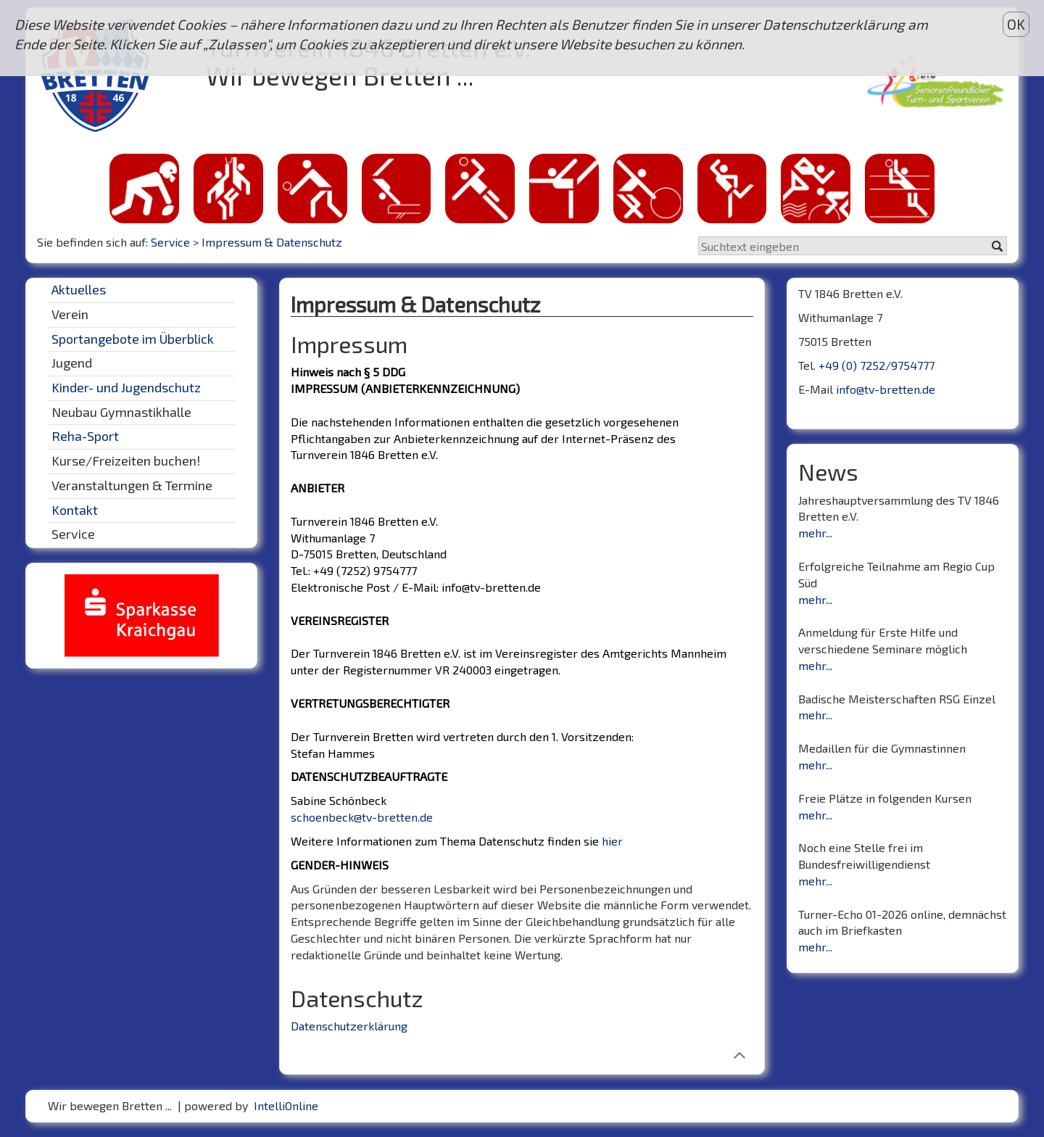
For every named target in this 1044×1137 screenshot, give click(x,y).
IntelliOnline (286, 1105)
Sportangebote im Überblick (132, 339)
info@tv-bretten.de (885, 389)
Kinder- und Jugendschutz (126, 387)
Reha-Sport (85, 436)
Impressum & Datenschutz (272, 242)
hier (612, 841)
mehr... (815, 532)
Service (170, 242)
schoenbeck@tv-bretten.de (362, 817)
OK (1016, 24)
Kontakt (74, 510)
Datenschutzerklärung (349, 1026)
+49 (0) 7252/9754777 (877, 365)
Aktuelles (78, 289)
